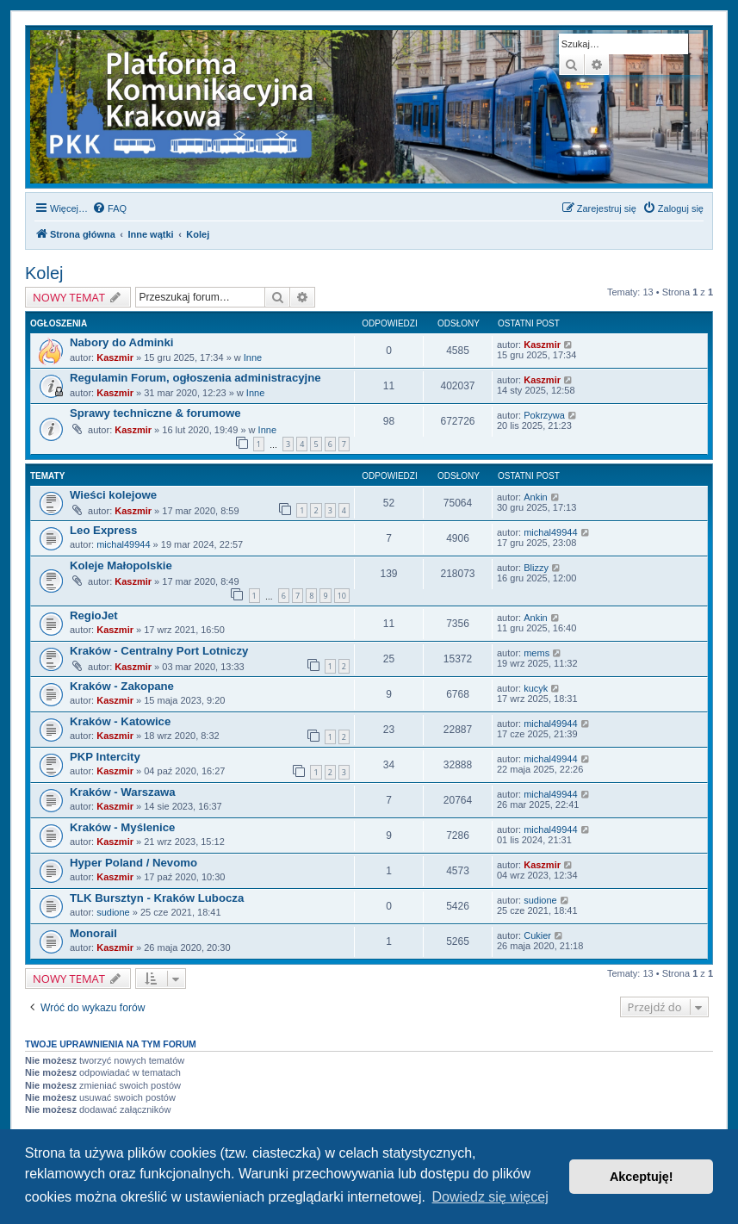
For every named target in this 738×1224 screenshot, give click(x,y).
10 (342, 595)
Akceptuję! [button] (641, 1177)
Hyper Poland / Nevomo (133, 862)
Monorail (93, 933)
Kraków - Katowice (120, 721)
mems (536, 653)
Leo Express (103, 530)
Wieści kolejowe (113, 494)
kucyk (536, 688)
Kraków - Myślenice (122, 827)
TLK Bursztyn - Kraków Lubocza (157, 898)
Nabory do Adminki (121, 342)
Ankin (536, 497)
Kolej (44, 273)
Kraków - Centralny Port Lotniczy (159, 650)
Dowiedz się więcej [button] (490, 1197)
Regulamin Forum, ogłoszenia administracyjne (195, 377)
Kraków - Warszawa (123, 792)
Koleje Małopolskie (121, 565)
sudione (113, 912)
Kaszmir (114, 357)
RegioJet (94, 615)
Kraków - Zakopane (122, 686)
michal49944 (123, 544)
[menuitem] (109, 208)
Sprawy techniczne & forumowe (155, 413)
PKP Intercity (105, 756)
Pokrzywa (544, 415)
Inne (253, 357)
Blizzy (536, 567)
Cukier (537, 935)
